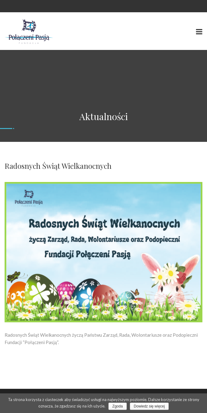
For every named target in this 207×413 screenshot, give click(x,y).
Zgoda (117, 406)
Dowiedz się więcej (149, 406)
